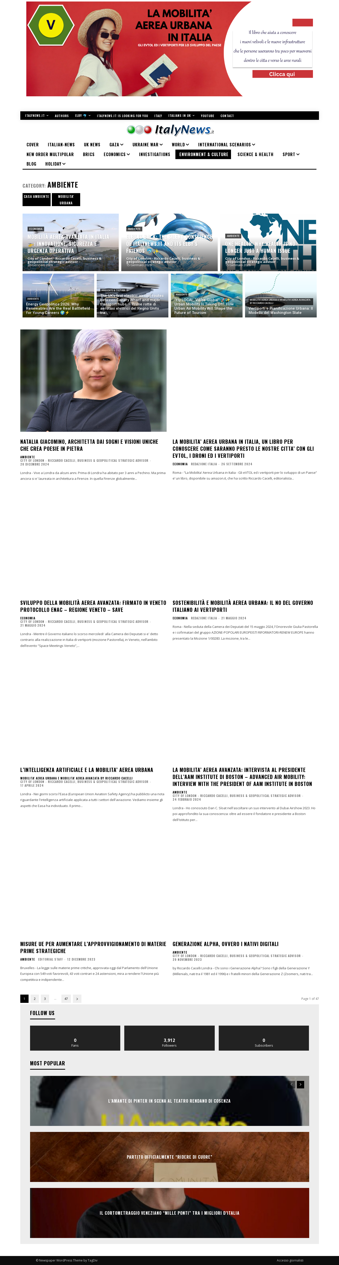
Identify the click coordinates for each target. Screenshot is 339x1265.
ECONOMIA (35, 229)
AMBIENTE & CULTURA (113, 290)
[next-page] (77, 999)
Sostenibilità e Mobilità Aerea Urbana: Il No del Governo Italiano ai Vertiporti (243, 606)
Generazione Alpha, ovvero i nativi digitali (226, 944)
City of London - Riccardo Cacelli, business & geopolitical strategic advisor (84, 460)
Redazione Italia (204, 464)
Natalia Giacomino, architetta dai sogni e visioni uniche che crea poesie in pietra (89, 445)
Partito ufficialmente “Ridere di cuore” (169, 1157)
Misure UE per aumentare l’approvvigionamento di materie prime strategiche (93, 947)
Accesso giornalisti (290, 1260)
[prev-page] (291, 1084)
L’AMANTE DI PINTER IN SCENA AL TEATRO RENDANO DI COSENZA (169, 1101)
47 (66, 999)
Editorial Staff (50, 959)
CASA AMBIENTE (36, 196)
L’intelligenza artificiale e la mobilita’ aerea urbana (86, 769)
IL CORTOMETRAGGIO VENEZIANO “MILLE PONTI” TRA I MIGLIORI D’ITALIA (170, 1213)
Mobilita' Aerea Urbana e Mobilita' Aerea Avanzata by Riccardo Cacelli (280, 301)
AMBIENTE (134, 229)
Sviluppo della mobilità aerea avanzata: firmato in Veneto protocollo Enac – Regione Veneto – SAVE (93, 606)
